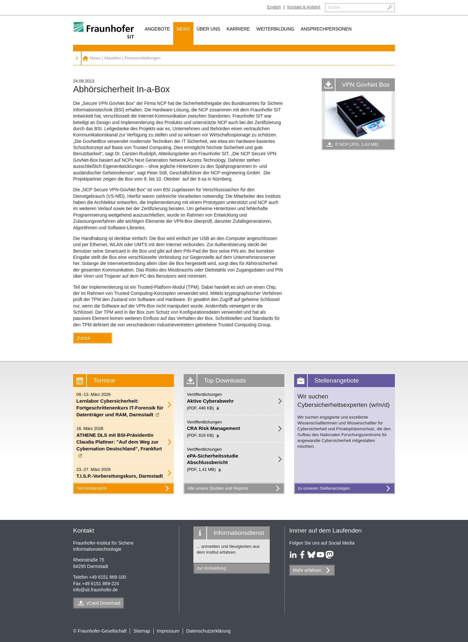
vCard (103, 603)
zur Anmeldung (211, 568)
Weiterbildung (275, 28)
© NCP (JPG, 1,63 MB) (352, 144)
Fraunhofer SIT (85, 58)
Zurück (84, 338)
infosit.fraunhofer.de (95, 589)
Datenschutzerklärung (208, 631)
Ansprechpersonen (326, 28)
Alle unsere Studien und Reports (234, 488)
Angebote (157, 28)
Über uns (208, 28)
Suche (334, 7)
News (183, 28)
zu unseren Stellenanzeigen (345, 488)
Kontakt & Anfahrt (303, 7)
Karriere (238, 28)
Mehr (307, 570)
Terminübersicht (124, 488)
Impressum (168, 631)
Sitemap (141, 631)
